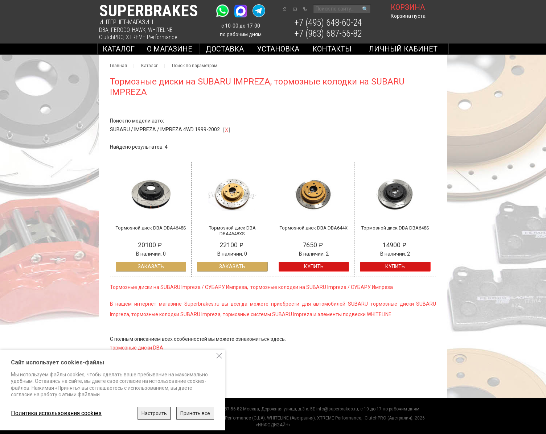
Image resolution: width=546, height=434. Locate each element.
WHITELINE (160, 29)
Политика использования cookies (56, 413)
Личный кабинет (403, 49)
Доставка (225, 49)
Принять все (195, 413)
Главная (118, 65)
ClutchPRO (111, 37)
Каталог (119, 49)
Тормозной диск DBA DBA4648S (151, 228)
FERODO (120, 29)
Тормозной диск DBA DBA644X (314, 228)
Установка (278, 49)
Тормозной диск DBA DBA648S (395, 228)
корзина (408, 7)
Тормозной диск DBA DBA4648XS (232, 230)
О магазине (169, 49)
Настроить (154, 413)
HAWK (138, 29)
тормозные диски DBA (136, 348)
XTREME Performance (151, 37)
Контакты (332, 49)
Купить (314, 266)
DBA (103, 29)
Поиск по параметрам (194, 65)
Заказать (151, 266)
